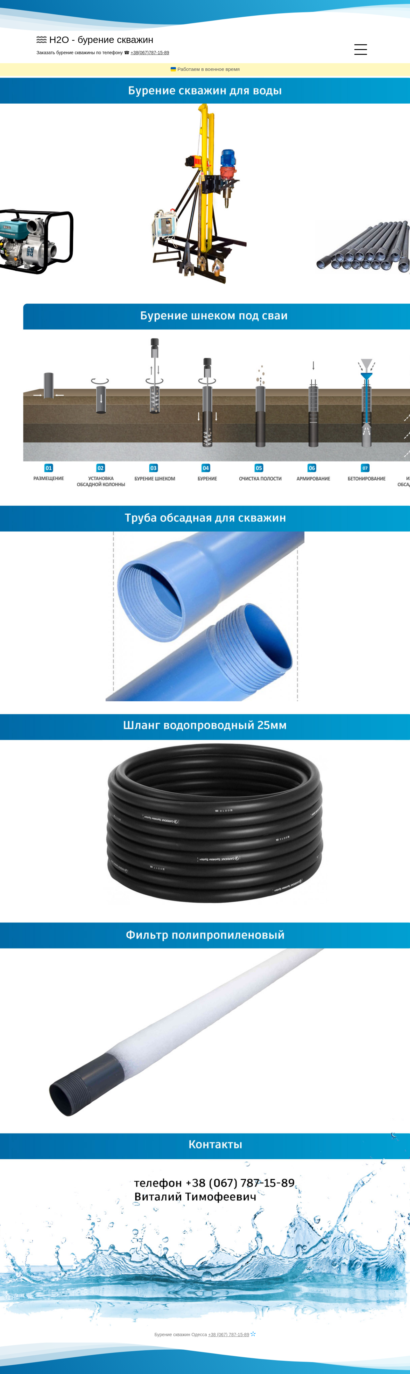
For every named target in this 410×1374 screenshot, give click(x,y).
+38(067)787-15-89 (150, 52)
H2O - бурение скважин (101, 39)
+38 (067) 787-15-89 (228, 1334)
